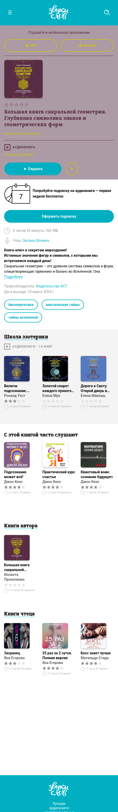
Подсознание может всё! (15, 474)
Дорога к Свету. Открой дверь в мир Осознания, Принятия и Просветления (94, 388)
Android (87, 45)
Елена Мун (51, 396)
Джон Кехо (13, 482)
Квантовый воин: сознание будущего (97, 474)
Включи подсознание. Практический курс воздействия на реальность (20, 388)
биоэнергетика (20, 305)
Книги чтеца (19, 614)
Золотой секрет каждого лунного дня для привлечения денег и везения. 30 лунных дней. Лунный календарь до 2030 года (58, 388)
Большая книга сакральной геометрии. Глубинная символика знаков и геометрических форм (19, 567)
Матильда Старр (95, 658)
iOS (31, 45)
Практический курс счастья (58, 474)
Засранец (12, 653)
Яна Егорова (14, 658)
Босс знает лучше (96, 653)
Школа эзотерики (19, 154)
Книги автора (21, 526)
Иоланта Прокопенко (14, 577)
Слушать (33, 169)
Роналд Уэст (14, 396)
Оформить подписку (59, 216)
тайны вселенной (23, 317)
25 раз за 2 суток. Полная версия (57, 655)
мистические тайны (63, 305)
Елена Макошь (93, 396)
